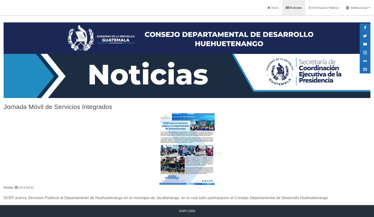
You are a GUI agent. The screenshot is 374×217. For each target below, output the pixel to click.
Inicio (273, 8)
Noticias (294, 8)
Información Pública (324, 8)
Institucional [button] (358, 8)
